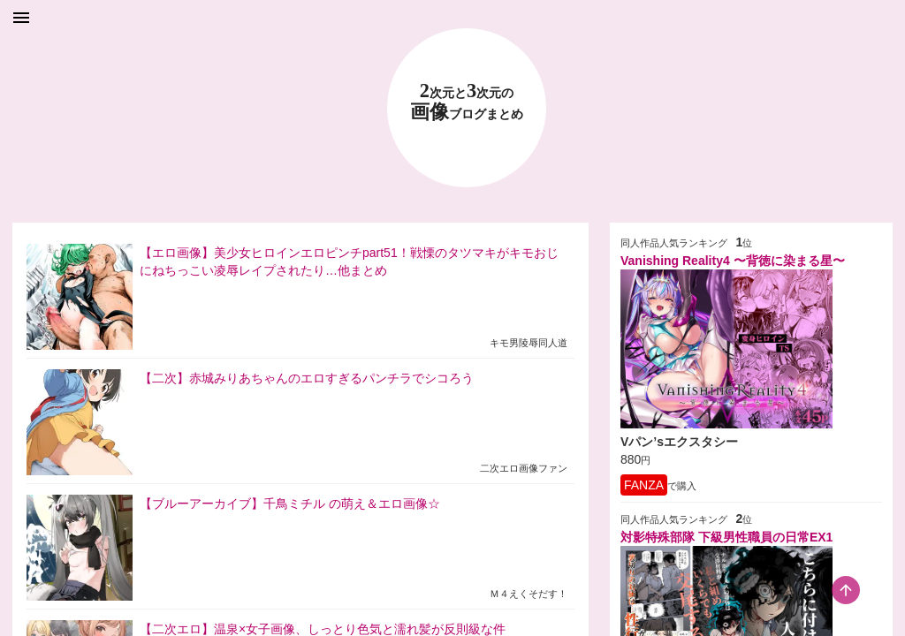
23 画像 (466, 102)
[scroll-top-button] (846, 590)
